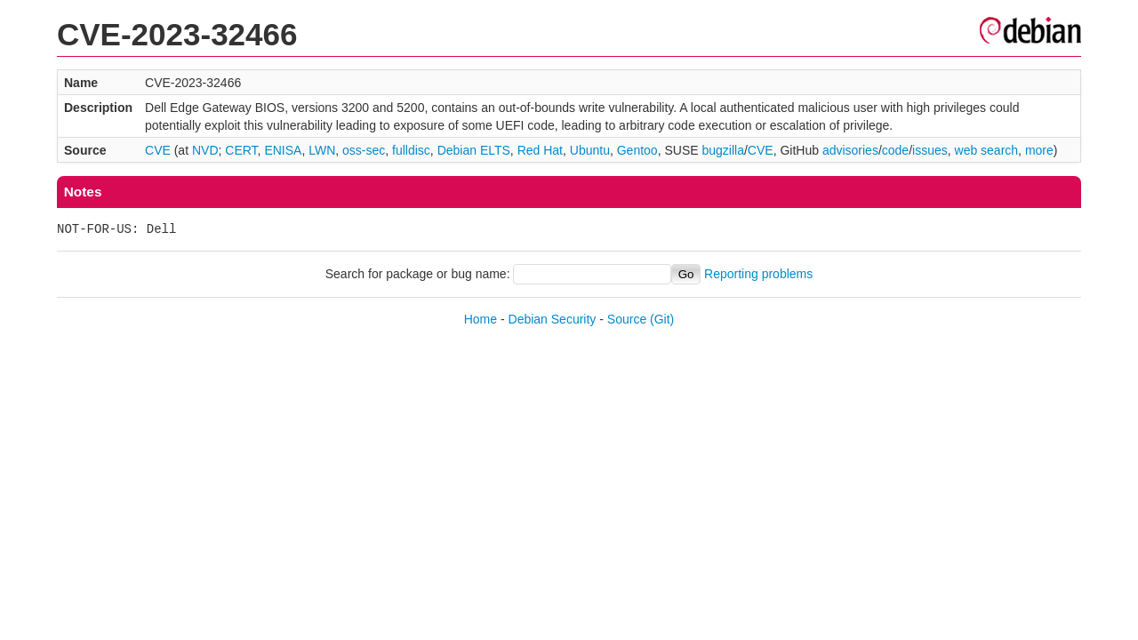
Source (626, 319)
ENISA (282, 150)
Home (480, 319)
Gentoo (637, 150)
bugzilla (722, 150)
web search (987, 150)
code (895, 150)
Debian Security (553, 319)
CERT (241, 150)
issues (930, 150)
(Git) (662, 319)
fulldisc (411, 150)
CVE (158, 150)
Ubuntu (590, 150)
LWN (322, 150)
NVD (205, 150)
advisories (850, 150)
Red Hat (540, 150)
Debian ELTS (473, 150)
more (1039, 150)
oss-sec (363, 150)
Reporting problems (758, 274)
